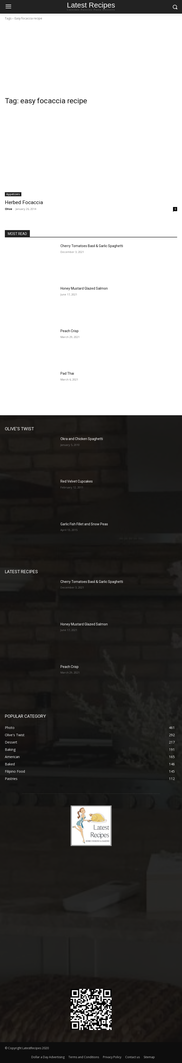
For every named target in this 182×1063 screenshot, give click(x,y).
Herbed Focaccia (24, 202)
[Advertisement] (91, 60)
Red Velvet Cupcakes (76, 481)
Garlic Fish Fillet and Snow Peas (84, 524)
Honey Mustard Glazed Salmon (84, 288)
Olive (8, 209)
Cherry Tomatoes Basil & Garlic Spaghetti (91, 246)
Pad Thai (67, 373)
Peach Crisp (69, 331)
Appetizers (13, 194)
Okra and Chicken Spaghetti (81, 439)
